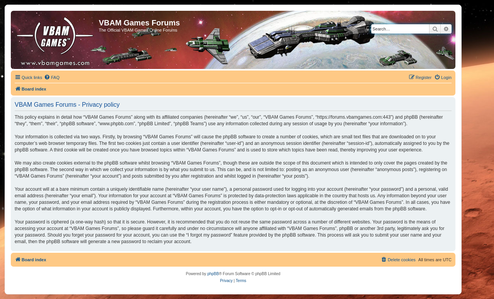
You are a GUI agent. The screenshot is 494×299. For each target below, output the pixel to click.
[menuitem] (51, 77)
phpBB (213, 274)
